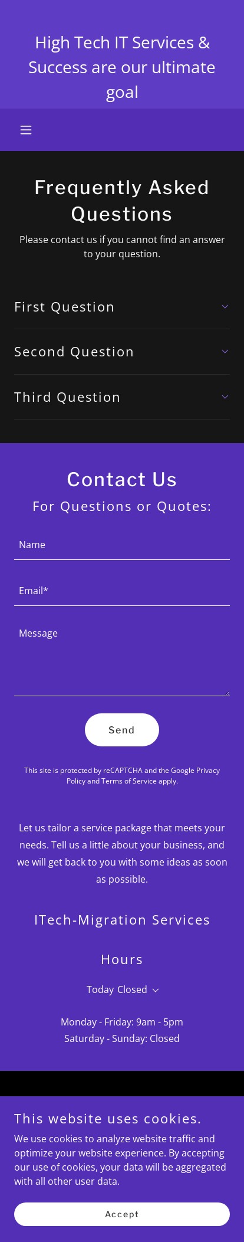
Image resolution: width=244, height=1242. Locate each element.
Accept (122, 1214)
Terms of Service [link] (129, 781)
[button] (30, 130)
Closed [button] (132, 989)
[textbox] (122, 544)
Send (122, 730)
